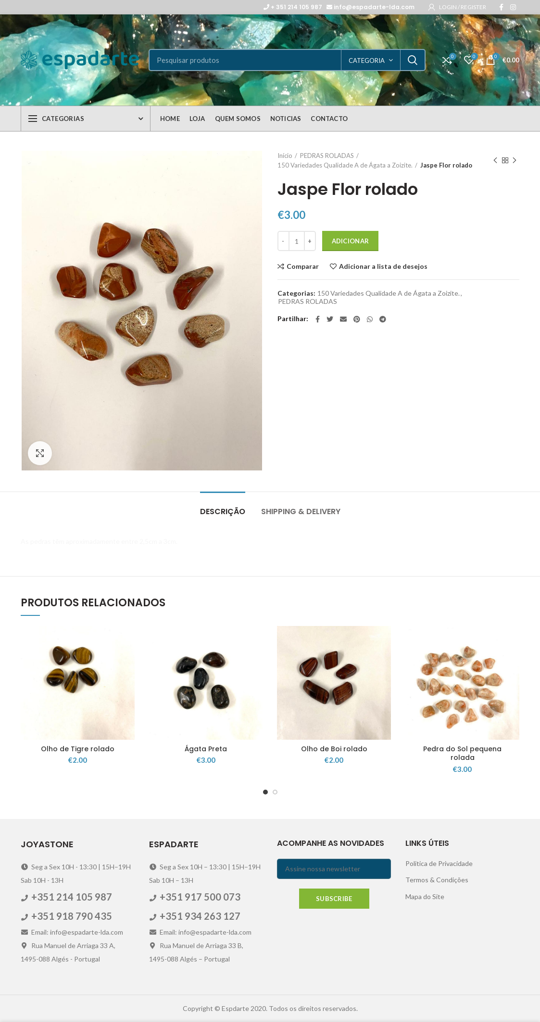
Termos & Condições (436, 880)
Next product (514, 160)
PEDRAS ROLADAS (327, 155)
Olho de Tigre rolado (77, 749)
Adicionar (350, 241)
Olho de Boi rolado (334, 749)
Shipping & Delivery (300, 511)
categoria (367, 60)
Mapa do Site (424, 896)
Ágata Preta (206, 749)
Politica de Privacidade (439, 863)
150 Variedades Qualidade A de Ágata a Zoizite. (345, 165)
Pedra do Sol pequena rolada (462, 753)
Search (413, 60)
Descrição (222, 511)
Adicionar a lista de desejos (383, 266)
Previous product (495, 160)
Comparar (303, 266)
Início (284, 155)
